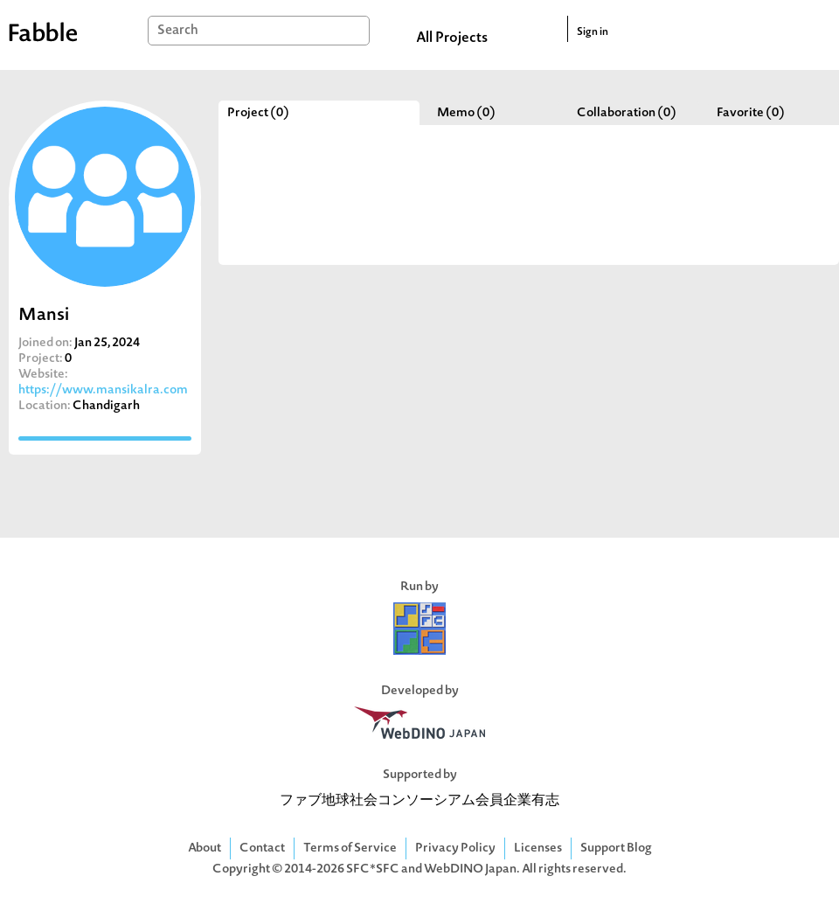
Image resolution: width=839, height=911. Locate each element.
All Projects (452, 38)
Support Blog (616, 848)
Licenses (538, 848)
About (204, 848)
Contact (262, 848)
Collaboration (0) (626, 113)
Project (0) (258, 113)
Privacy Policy (455, 848)
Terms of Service (350, 848)
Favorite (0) (751, 113)
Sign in (592, 32)
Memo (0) (466, 113)
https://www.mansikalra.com (103, 390)
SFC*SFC (372, 869)
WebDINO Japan (470, 869)
